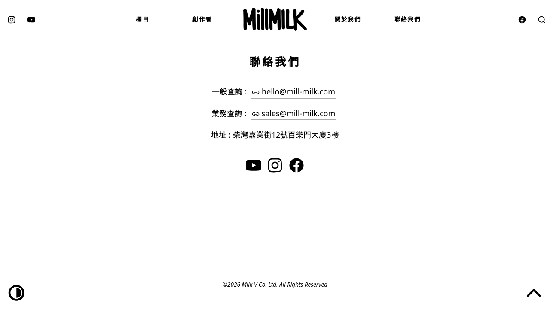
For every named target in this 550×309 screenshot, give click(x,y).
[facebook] (522, 19)
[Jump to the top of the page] (534, 293)
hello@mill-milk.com (293, 91)
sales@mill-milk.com (293, 113)
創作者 (202, 19)
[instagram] (11, 19)
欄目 (142, 19)
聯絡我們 (407, 19)
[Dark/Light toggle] (16, 293)
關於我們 (348, 19)
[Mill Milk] (275, 19)
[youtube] (31, 19)
